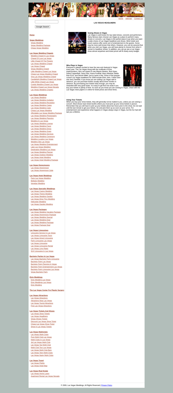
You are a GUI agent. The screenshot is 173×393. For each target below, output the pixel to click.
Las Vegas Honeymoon (40, 168)
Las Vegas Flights (38, 363)
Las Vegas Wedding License (42, 124)
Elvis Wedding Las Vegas (40, 280)
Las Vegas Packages (38, 210)
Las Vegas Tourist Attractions (42, 303)
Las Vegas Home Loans (40, 374)
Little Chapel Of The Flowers (42, 61)
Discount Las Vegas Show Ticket (43, 322)
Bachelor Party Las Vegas (41, 262)
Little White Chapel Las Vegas (42, 82)
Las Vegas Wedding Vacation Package (46, 212)
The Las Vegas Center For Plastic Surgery (47, 290)
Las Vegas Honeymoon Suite (42, 170)
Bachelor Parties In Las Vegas (42, 256)
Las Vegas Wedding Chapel (41, 64)
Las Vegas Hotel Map (39, 366)
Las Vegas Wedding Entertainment (44, 144)
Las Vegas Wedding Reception (43, 103)
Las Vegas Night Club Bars (41, 350)
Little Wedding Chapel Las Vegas (44, 71)
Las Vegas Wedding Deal (40, 220)
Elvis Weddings (36, 277)
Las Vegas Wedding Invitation (42, 100)
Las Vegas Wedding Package (42, 223)
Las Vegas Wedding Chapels (41, 53)
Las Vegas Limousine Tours (41, 236)
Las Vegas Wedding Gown (41, 131)
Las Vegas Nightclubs (39, 332)
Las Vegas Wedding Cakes (41, 105)
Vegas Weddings (37, 40)
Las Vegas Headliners (39, 316)
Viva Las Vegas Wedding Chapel (43, 77)
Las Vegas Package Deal (40, 225)
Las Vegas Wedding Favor (41, 126)
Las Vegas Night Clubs (39, 335)
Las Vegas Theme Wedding (41, 194)
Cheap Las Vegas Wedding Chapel (44, 74)
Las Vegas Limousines (39, 230)
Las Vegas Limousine (39, 243)
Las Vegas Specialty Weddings (42, 189)
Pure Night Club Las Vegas (41, 337)
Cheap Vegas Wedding (40, 48)
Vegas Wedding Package (40, 45)
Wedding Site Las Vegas (40, 142)
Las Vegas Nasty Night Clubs (42, 355)
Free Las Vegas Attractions (41, 306)
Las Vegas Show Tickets (40, 314)
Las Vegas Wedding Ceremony (43, 137)
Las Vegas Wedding (38, 98)
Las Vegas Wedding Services (42, 134)
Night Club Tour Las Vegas (41, 348)
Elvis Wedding (36, 285)
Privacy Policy (106, 385)
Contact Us (138, 19)
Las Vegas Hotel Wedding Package (44, 160)
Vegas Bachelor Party (39, 272)
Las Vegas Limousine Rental (42, 246)
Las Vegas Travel (37, 361)
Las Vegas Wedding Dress (41, 129)
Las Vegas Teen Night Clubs (42, 353)
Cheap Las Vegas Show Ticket (43, 324)
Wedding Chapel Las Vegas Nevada (45, 87)
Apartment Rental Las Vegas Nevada (45, 376)
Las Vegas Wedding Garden (42, 196)
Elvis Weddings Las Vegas (41, 282)
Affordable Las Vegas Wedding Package (46, 113)
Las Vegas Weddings (38, 95)
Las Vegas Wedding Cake (41, 108)
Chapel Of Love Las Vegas (41, 58)
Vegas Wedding (37, 43)
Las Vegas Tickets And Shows (42, 311)
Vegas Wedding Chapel (40, 69)
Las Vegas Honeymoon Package (43, 215)
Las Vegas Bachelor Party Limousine (45, 259)
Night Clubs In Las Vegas (40, 340)
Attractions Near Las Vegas (41, 301)
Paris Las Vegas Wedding (41, 178)
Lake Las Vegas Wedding (41, 147)
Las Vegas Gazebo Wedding (42, 204)
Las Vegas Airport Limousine (42, 238)
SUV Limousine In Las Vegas (42, 251)
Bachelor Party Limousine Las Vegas (45, 269)
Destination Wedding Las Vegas (43, 150)
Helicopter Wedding (38, 202)
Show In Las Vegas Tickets (41, 327)
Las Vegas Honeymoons (40, 165)
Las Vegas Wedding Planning (42, 118)
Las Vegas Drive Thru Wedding (43, 199)
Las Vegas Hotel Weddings (41, 176)
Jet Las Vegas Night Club (40, 342)
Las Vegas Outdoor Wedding (42, 155)
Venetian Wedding (38, 183)
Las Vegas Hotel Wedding (41, 157)
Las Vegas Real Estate (39, 371)
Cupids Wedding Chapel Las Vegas (44, 84)
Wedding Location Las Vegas (42, 139)
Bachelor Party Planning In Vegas (44, 264)
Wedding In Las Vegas (39, 121)
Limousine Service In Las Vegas (43, 233)
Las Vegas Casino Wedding (41, 191)
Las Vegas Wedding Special (41, 217)
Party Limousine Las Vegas (41, 241)
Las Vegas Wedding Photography (44, 116)
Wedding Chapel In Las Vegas (42, 56)
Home (120, 19)
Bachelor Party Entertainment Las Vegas (46, 267)
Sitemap (128, 19)
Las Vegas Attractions (39, 295)
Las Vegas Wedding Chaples (42, 90)
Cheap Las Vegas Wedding (41, 111)
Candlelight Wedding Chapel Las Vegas (46, 79)
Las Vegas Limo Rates (39, 249)
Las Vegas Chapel (38, 66)
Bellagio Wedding (37, 181)
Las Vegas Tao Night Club (41, 345)
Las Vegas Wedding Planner (42, 152)
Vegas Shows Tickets (39, 319)
